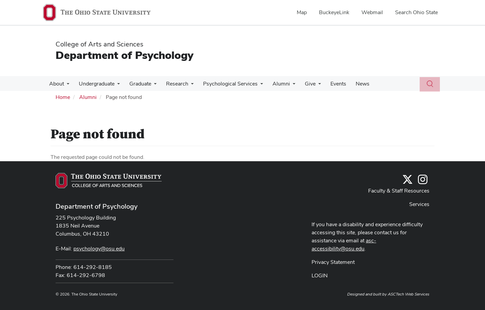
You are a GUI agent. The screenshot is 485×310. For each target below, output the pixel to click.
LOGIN (320, 275)
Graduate (137, 83)
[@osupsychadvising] (422, 181)
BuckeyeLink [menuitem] (334, 12)
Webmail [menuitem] (372, 12)
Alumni (274, 83)
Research (172, 83)
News (351, 83)
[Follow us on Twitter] (407, 181)
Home (63, 97)
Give (301, 83)
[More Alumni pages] (285, 85)
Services (419, 204)
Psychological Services (224, 83)
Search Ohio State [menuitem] (416, 12)
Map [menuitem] (302, 12)
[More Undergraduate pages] (115, 85)
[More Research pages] (186, 85)
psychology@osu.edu (99, 248)
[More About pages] (66, 85)
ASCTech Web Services (408, 294)
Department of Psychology (124, 55)
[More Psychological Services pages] (254, 85)
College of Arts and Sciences (99, 44)
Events (328, 83)
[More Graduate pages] (150, 85)
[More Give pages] (309, 85)
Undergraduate (94, 83)
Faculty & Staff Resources (398, 190)
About (55, 83)
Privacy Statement (333, 262)
